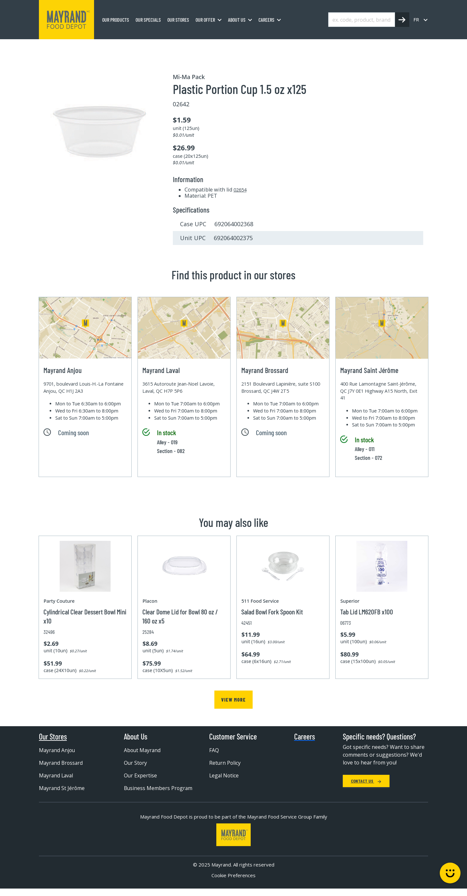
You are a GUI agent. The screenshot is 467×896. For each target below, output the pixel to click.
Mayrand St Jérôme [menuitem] (62, 788)
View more (233, 699)
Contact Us (366, 781)
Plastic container (196, 46)
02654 (240, 189)
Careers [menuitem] (266, 20)
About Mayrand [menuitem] (143, 750)
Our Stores (53, 736)
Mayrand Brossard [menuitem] (61, 762)
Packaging (102, 46)
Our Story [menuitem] (136, 762)
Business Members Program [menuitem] (147, 791)
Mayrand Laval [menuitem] (57, 775)
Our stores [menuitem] (178, 20)
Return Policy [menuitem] (225, 762)
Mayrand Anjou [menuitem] (57, 750)
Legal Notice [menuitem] (224, 775)
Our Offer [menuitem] (205, 20)
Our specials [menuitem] (148, 20)
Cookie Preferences (233, 882)
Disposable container (145, 46)
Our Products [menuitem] (115, 20)
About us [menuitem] (236, 20)
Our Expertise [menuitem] (140, 775)
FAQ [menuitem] (214, 750)
